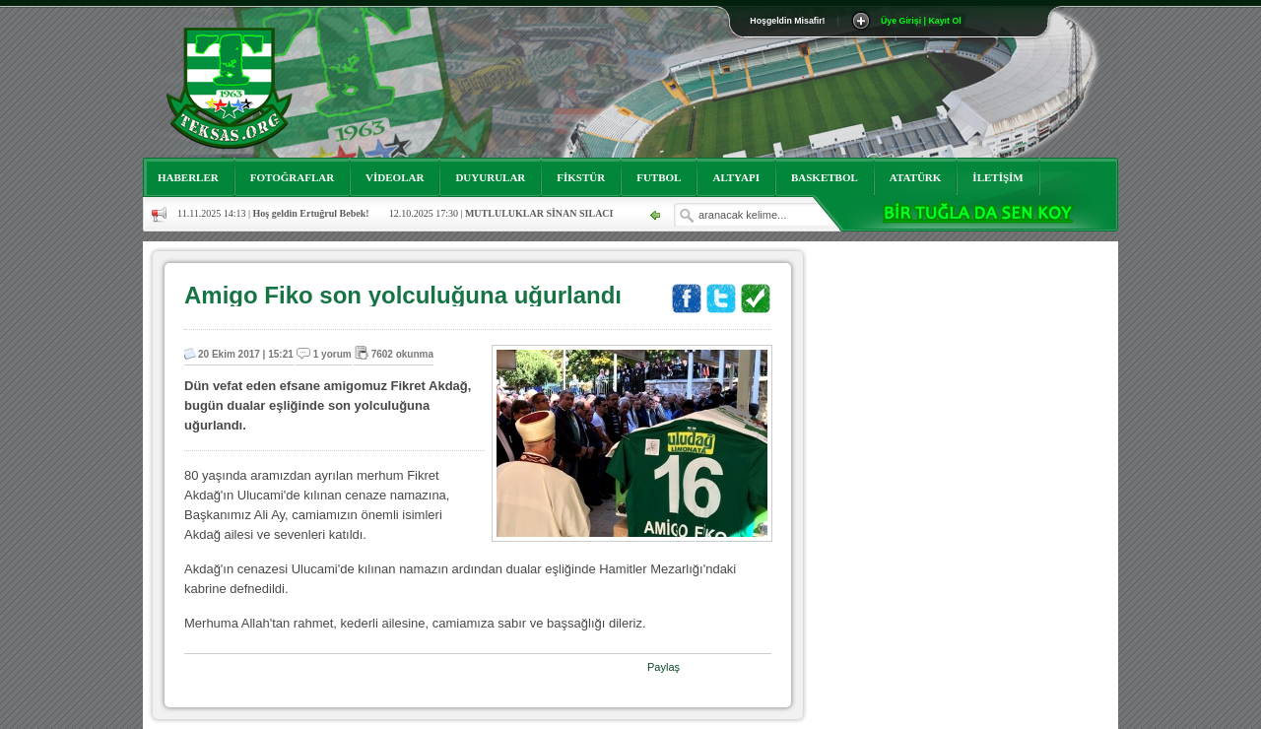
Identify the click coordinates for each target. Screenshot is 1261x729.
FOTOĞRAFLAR (292, 177)
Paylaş (663, 667)
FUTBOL (658, 177)
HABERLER (188, 177)
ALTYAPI (736, 177)
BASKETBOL (824, 177)
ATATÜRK (916, 177)
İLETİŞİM (997, 177)
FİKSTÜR (581, 177)
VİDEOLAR (394, 177)
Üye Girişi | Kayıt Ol (921, 21)
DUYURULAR (490, 177)
